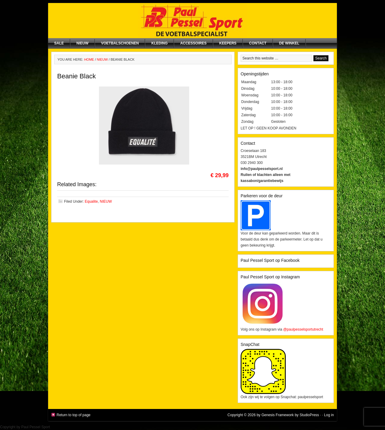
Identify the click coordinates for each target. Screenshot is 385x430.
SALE (59, 43)
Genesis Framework (277, 415)
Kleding (159, 43)
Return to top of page (74, 415)
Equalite (91, 201)
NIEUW (82, 43)
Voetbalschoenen (120, 43)
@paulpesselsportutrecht (303, 329)
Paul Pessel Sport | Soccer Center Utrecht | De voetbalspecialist (192, 20)
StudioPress (309, 415)
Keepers (227, 43)
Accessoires (193, 43)
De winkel (289, 43)
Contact (257, 43)
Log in (329, 415)
